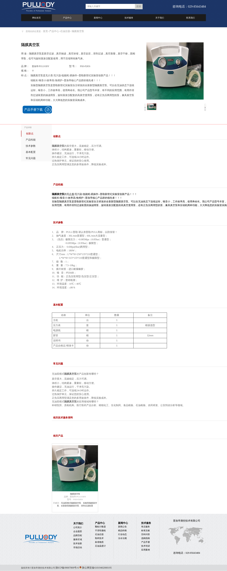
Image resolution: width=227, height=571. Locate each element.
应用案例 (145, 550)
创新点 (29, 133)
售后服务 (145, 527)
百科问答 (145, 534)
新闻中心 (98, 18)
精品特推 (122, 530)
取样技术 (99, 538)
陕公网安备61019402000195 (95, 567)
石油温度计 (100, 546)
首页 (45, 31)
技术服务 (129, 18)
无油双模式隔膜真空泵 (71, 503)
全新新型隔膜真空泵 (70, 506)
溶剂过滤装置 (87, 506)
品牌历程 (77, 535)
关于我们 (159, 18)
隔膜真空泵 (75, 494)
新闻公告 (122, 527)
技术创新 (77, 543)
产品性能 (31, 139)
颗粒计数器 (100, 527)
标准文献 (145, 530)
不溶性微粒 (100, 530)
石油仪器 (65, 31)
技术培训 (145, 546)
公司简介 (77, 527)
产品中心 (67, 18)
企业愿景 (77, 531)
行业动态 (122, 534)
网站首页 (36, 18)
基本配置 (31, 152)
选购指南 (145, 538)
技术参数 (31, 146)
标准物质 (99, 542)
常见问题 (31, 158)
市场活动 (77, 547)
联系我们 (190, 18)
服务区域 (77, 539)
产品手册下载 (33, 109)
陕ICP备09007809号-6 (67, 567)
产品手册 (145, 542)
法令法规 (122, 538)
